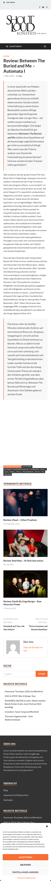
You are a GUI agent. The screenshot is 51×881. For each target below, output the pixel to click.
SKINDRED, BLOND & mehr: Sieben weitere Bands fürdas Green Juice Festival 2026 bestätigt (25, 703)
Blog (6, 790)
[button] (47, 826)
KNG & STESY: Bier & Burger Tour (20, 696)
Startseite (8, 800)
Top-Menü (10, 2)
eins (42, 469)
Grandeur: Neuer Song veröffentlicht (22, 711)
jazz (6, 472)
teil (42, 472)
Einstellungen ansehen (25, 872)
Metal (12, 472)
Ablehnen (25, 864)
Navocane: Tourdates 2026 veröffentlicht (24, 691)
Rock (37, 472)
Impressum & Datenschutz (26, 878)
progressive (28, 472)
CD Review (34, 469)
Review (6, 56)
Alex (20, 76)
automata (27, 467)
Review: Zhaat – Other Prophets (20, 520)
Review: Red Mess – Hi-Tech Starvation (23, 560)
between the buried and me (16, 469)
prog (18, 472)
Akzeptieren (25, 857)
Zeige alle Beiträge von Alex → (33, 649)
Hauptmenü (15, 46)
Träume (7, 474)
